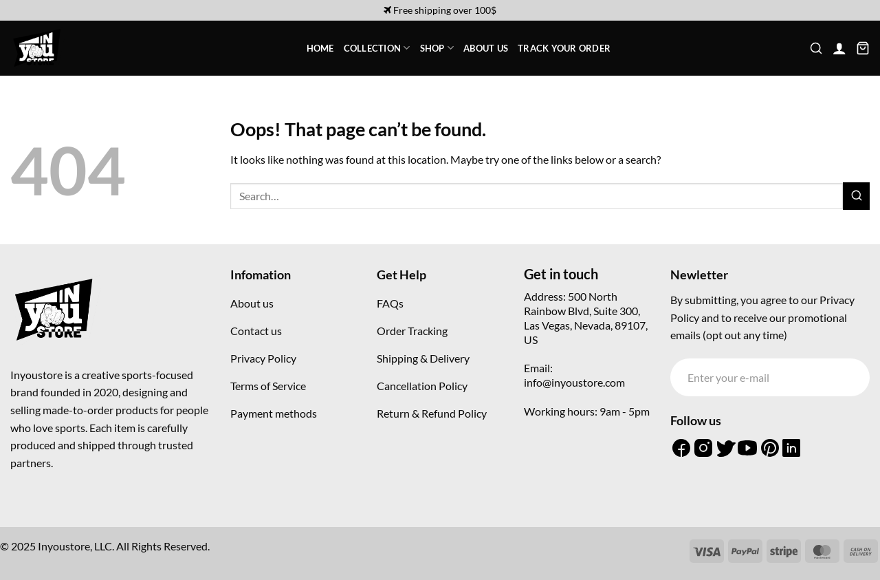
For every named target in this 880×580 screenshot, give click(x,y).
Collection (377, 47)
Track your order (564, 48)
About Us (485, 48)
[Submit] (856, 195)
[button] (816, 48)
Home (320, 48)
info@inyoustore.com (574, 382)
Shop (437, 47)
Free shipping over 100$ (440, 10)
